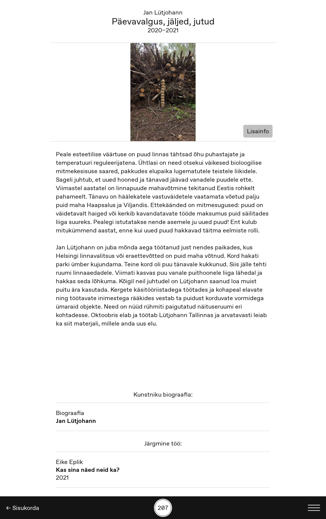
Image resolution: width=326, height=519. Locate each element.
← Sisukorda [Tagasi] (22, 508)
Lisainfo (258, 131)
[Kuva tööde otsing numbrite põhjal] (163, 508)
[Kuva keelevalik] (314, 508)
